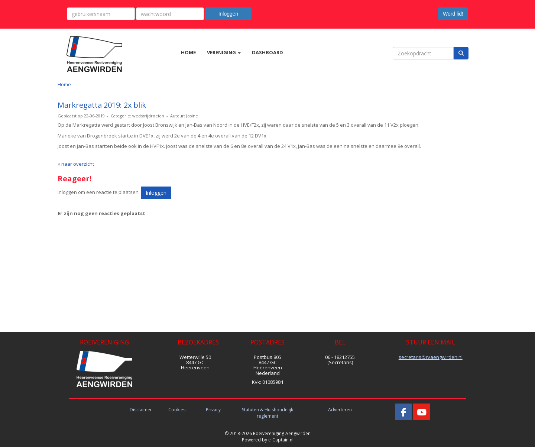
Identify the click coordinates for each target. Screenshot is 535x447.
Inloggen (228, 14)
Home (64, 84)
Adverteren (340, 409)
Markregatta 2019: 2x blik (102, 105)
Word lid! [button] (453, 14)
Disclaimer (141, 409)
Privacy (213, 409)
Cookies (176, 409)
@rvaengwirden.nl (431, 357)
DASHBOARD (267, 52)
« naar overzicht (76, 164)
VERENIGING (224, 52)
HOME (188, 52)
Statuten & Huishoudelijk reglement (267, 412)
